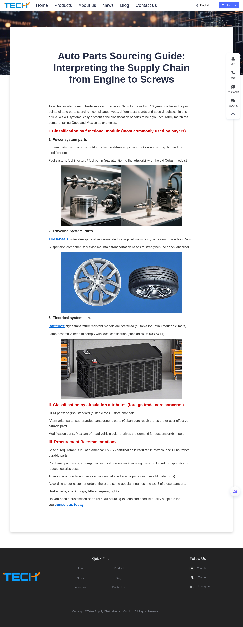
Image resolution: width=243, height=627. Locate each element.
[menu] (114, 5)
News (108, 5)
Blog (124, 5)
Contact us (146, 5)
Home (42, 5)
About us (87, 5)
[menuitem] (42, 5)
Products (63, 5)
